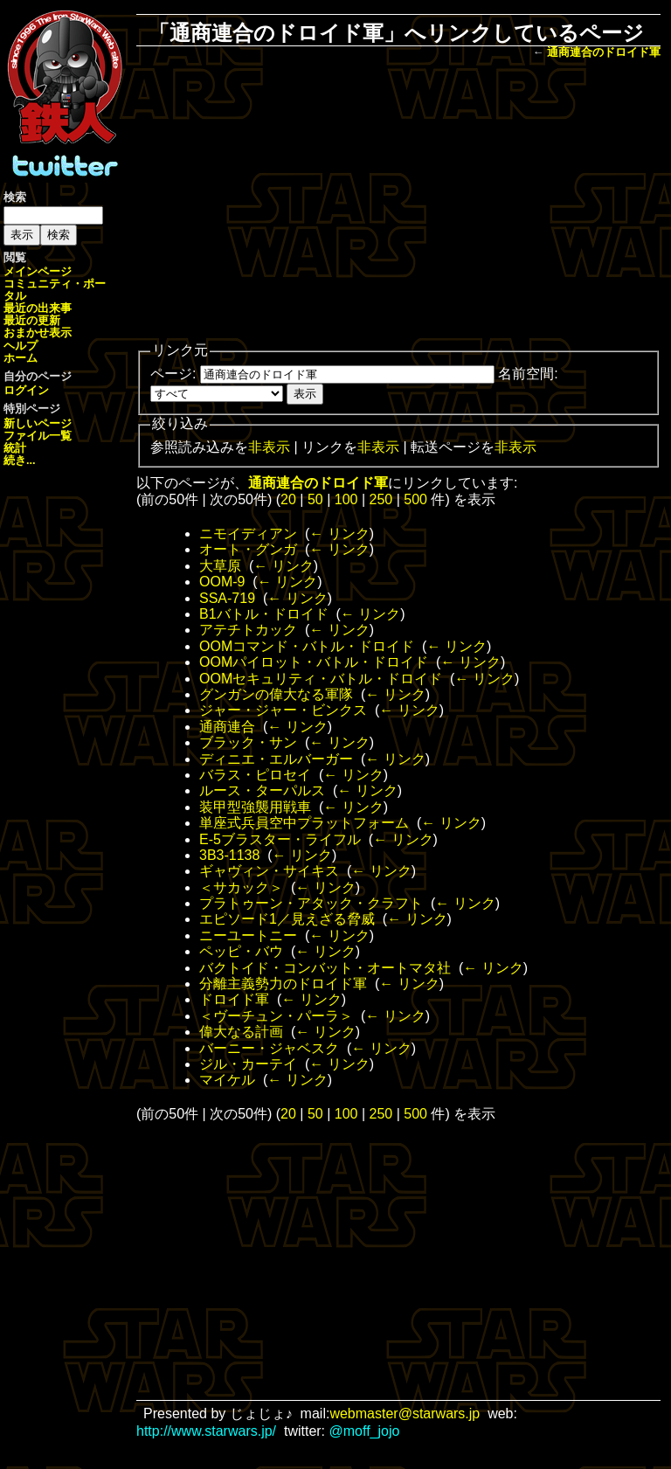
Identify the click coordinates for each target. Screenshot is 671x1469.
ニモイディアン (248, 533)
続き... (19, 460)
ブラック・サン (248, 742)
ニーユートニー (248, 935)
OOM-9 (222, 581)
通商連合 (227, 726)
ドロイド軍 (234, 999)
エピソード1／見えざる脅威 (287, 918)
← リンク (339, 533)
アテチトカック (248, 629)
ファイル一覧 (37, 435)
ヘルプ (20, 345)
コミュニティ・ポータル (54, 289)
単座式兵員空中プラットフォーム (304, 822)
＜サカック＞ (241, 887)
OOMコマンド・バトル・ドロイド (306, 646)
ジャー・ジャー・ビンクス (283, 710)
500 (415, 499)
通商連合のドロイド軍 (604, 52)
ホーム (20, 357)
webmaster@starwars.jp (404, 1413)
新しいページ (37, 423)
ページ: (173, 373)
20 (288, 499)
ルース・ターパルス (262, 790)
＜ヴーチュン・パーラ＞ (276, 1015)
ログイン (26, 390)
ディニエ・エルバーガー (276, 759)
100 (346, 499)
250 (381, 499)
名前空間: (527, 373)
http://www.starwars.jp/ (206, 1431)
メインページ (37, 271)
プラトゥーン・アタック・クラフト (311, 903)
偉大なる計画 (241, 1031)
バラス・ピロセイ (255, 774)
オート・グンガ (248, 549)
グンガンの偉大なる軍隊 (276, 694)
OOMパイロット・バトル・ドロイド (313, 662)
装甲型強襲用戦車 (255, 807)
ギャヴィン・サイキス (269, 870)
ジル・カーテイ (248, 1064)
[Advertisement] (410, 202)
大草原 (220, 565)
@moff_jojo (364, 1431)
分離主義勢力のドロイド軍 (283, 983)
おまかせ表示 (37, 332)
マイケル (227, 1079)
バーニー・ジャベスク (269, 1048)
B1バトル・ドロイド (264, 613)
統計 (14, 447)
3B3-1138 (229, 855)
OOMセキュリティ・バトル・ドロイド (320, 678)
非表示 (269, 447)
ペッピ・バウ (241, 951)
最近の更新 (31, 320)
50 (315, 499)
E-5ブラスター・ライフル (280, 839)
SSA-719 (227, 598)
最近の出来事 (37, 308)
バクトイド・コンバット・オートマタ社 (325, 967)
